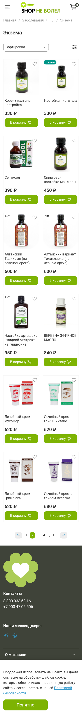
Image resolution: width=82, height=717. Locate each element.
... (52, 20)
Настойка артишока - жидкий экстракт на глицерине (21, 340)
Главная (10, 20)
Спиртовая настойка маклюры (60, 179)
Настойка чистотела (60, 100)
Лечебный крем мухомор (17, 419)
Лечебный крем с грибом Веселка (58, 496)
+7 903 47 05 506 (18, 607)
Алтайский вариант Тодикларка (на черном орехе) (60, 258)
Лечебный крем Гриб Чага (17, 496)
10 (54, 535)
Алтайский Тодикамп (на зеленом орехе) (17, 258)
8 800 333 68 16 (17, 601)
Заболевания (33, 20)
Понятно (25, 705)
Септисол (12, 177)
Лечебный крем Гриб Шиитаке (57, 419)
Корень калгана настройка (18, 102)
